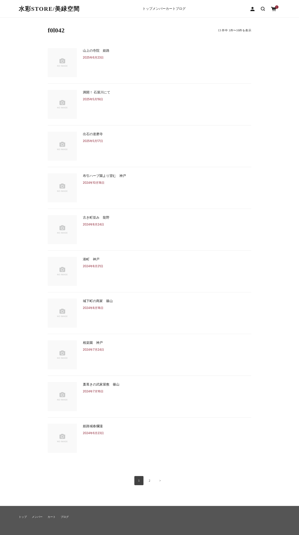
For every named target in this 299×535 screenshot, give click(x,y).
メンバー (155, 6)
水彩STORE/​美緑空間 (49, 7)
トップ (137, 6)
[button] (263, 6)
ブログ (191, 6)
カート (174, 6)
